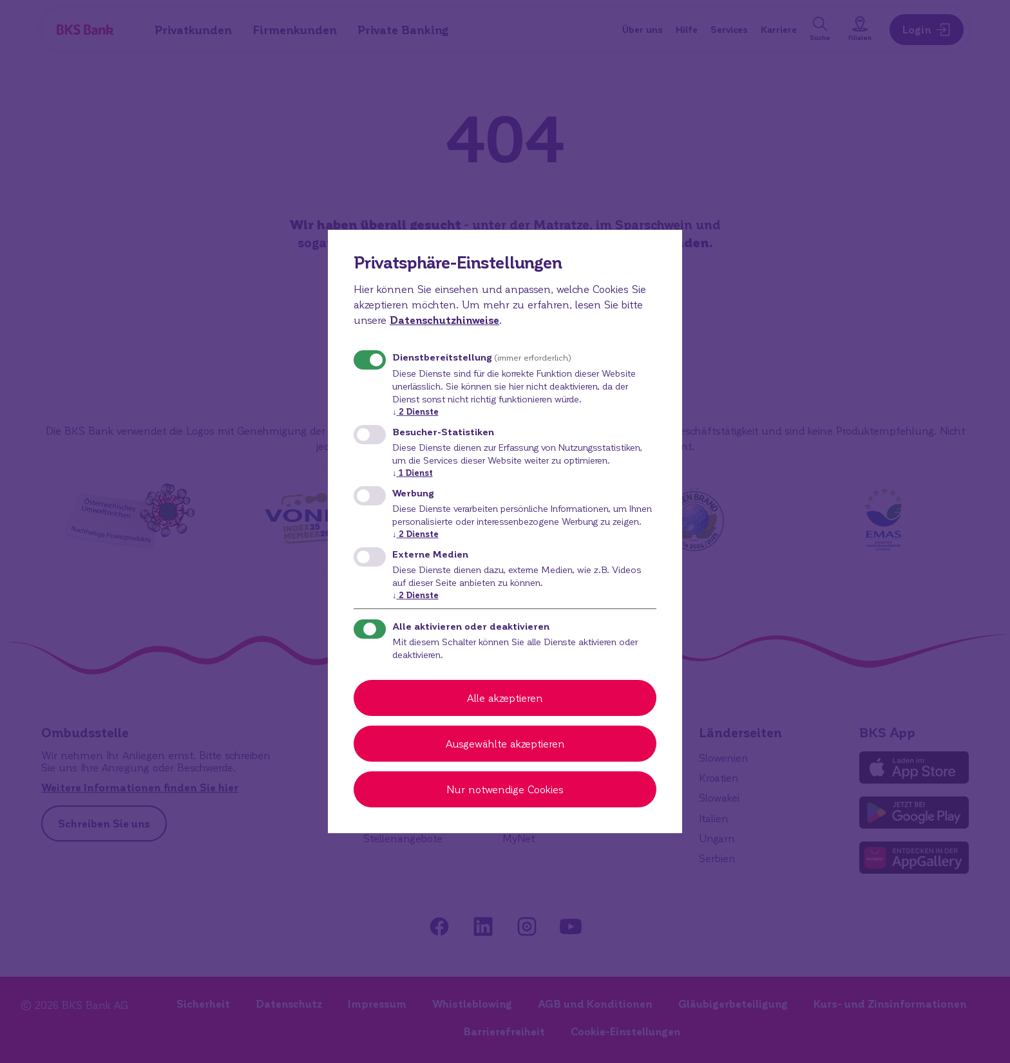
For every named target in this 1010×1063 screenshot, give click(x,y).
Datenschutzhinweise (444, 320)
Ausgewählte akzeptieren (505, 743)
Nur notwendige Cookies (505, 789)
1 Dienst (412, 472)
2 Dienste (415, 411)
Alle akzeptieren (505, 697)
